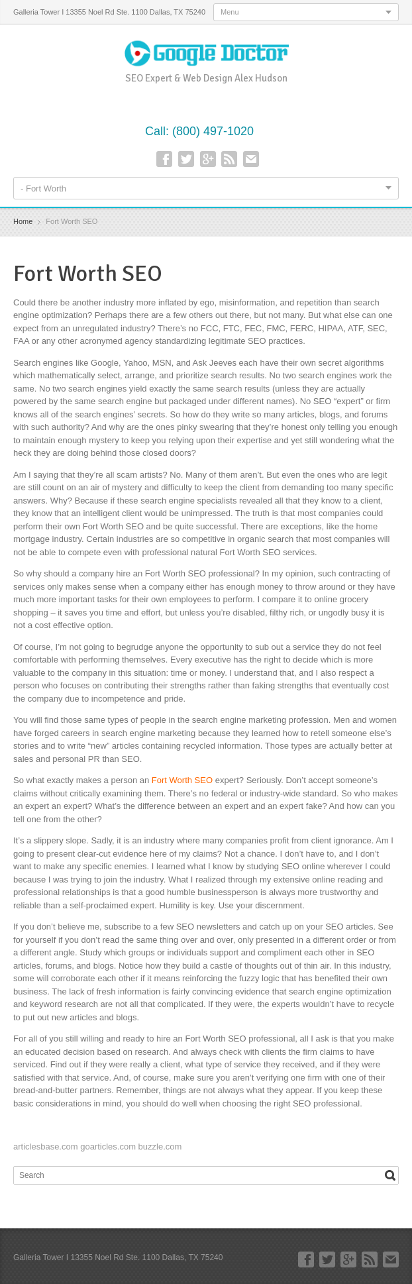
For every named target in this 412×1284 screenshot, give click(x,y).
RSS (229, 159)
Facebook (164, 159)
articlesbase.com (45, 1146)
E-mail (251, 159)
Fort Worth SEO (182, 780)
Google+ (208, 159)
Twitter (186, 159)
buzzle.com (160, 1146)
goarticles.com (108, 1146)
